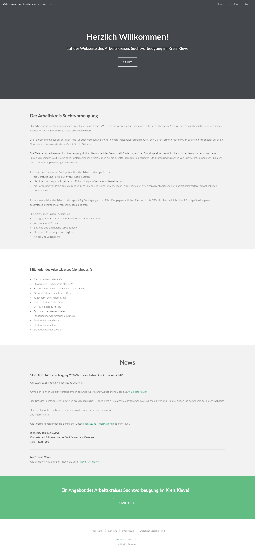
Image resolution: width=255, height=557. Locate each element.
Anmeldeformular (137, 391)
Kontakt (112, 530)
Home (220, 3)
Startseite (127, 502)
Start (127, 62)
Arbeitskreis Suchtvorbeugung (28, 3)
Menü (236, 3)
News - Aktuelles (89, 461)
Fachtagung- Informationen (98, 423)
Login (248, 3)
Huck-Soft (96, 530)
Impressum (128, 530)
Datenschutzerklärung (152, 530)
